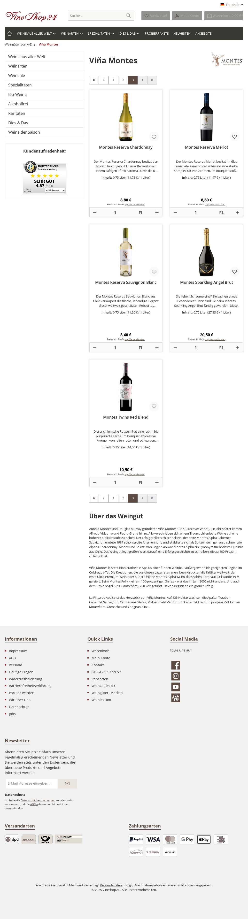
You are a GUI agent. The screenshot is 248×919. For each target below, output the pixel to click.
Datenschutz (19, 707)
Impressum (18, 651)
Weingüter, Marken (107, 692)
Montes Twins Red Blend (125, 417)
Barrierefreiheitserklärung (30, 685)
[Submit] (67, 784)
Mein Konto (101, 658)
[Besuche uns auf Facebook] (206, 665)
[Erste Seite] (94, 80)
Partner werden (21, 692)
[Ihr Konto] (187, 15)
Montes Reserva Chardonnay (126, 147)
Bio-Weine (17, 94)
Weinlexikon (101, 699)
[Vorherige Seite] (103, 80)
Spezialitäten (20, 85)
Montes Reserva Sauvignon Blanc (125, 282)
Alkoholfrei (18, 104)
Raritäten (16, 113)
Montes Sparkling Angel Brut (206, 282)
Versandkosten (111, 885)
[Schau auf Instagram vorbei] (206, 676)
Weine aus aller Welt (26, 56)
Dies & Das (18, 122)
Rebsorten (100, 679)
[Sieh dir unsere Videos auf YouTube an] (206, 687)
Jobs (12, 714)
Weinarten (17, 66)
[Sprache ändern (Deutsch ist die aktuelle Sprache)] (231, 5)
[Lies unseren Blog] (206, 697)
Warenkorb (100, 651)
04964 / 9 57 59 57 (106, 672)
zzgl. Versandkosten (135, 204)
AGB (12, 658)
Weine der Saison (24, 132)
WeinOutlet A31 (104, 685)
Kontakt (98, 665)
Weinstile (16, 75)
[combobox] (96, 16)
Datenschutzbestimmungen (38, 800)
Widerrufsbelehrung (25, 679)
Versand (15, 665)
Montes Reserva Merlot (206, 147)
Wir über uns (19, 699)
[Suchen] (128, 16)
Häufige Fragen (21, 672)
